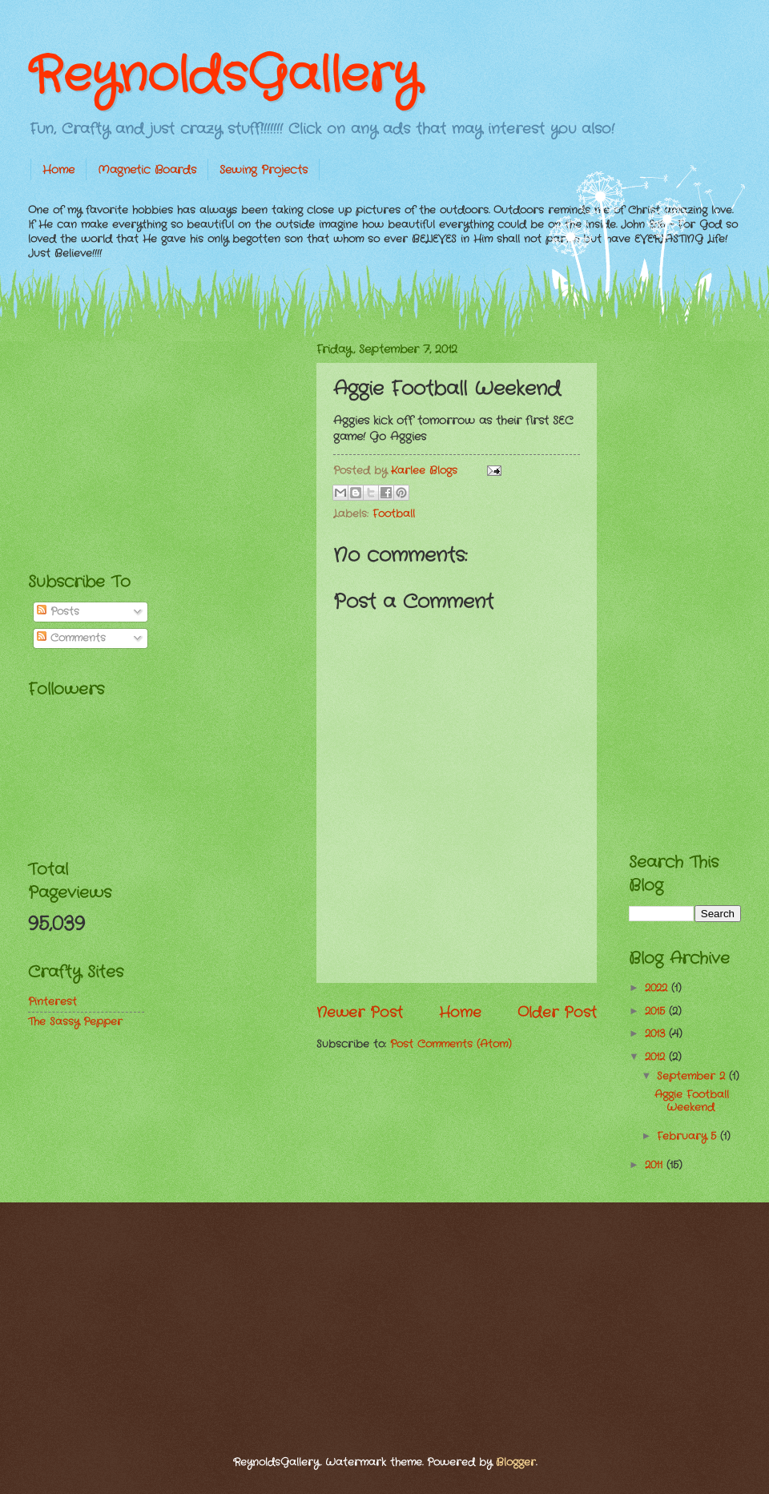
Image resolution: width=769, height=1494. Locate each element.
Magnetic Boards (147, 170)
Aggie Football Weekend (691, 1100)
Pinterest (52, 1001)
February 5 (688, 1136)
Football (393, 513)
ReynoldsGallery (224, 76)
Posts (58, 611)
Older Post (557, 1012)
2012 (657, 1057)
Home (58, 170)
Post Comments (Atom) (451, 1044)
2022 (658, 988)
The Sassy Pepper (75, 1021)
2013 (657, 1033)
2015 (657, 1011)
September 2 (693, 1076)
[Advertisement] (148, 441)
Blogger (516, 1462)
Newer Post (359, 1012)
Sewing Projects (263, 170)
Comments (71, 638)
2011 (655, 1165)
